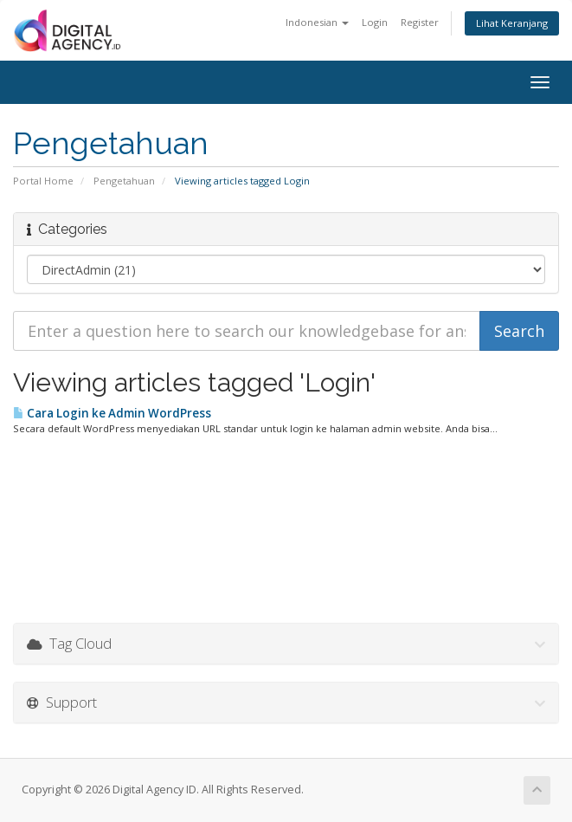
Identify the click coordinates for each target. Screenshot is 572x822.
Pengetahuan (124, 180)
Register (420, 22)
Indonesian (317, 22)
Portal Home (43, 180)
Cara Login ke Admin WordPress (112, 413)
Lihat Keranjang (512, 22)
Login (375, 22)
